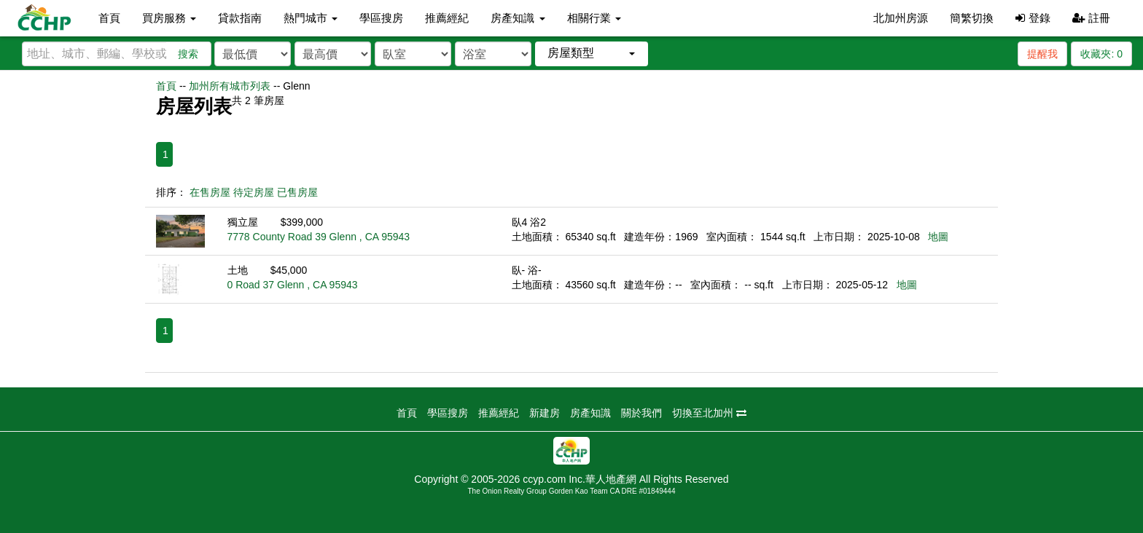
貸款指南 (240, 18)
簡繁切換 (972, 18)
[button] (591, 54)
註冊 (1091, 18)
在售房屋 (210, 192)
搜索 (188, 54)
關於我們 (641, 413)
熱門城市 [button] (311, 18)
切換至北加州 (709, 413)
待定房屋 (253, 192)
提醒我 (1042, 54)
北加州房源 (900, 18)
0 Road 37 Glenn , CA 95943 (292, 285)
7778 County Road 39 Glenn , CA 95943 (318, 236)
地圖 (938, 236)
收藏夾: (1101, 54)
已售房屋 (297, 192)
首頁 (109, 18)
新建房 (544, 413)
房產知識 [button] (518, 18)
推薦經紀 (447, 18)
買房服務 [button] (169, 18)
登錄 (1032, 18)
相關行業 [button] (594, 18)
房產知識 (590, 413)
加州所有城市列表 (229, 86)
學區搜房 (381, 18)
